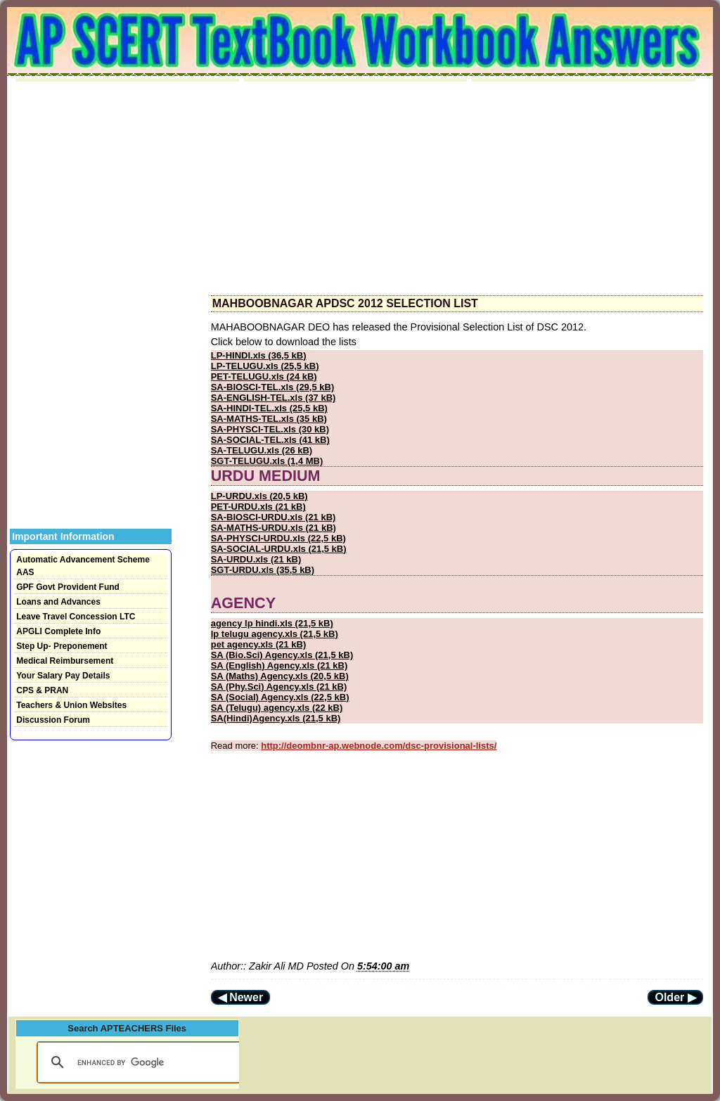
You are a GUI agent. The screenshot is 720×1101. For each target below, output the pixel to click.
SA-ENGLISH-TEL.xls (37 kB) (273, 397)
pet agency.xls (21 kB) (259, 644)
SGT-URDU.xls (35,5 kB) (262, 570)
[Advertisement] (457, 188)
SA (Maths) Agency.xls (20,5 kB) (280, 676)
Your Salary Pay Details (63, 676)
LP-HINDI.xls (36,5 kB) (259, 355)
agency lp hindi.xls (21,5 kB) (272, 623)
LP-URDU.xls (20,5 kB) (259, 496)
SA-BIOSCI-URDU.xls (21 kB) (273, 517)
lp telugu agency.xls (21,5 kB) (274, 634)
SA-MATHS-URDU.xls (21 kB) (273, 527)
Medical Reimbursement (64, 661)
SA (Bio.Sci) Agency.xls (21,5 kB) (282, 655)
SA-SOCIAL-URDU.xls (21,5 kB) (279, 548)
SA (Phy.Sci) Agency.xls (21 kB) (279, 686)
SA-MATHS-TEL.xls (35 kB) (269, 418)
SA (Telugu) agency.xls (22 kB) (277, 707)
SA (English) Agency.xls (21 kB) (279, 665)
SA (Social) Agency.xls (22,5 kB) (280, 697)
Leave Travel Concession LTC (75, 617)
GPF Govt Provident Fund (68, 587)
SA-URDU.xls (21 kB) (256, 559)
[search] (137, 1062)
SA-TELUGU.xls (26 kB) (261, 450)
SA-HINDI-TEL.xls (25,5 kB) (269, 408)
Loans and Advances (58, 602)
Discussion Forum (53, 720)
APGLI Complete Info (58, 631)
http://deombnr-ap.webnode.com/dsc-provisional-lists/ (378, 745)
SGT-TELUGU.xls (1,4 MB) (267, 461)
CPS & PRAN (42, 690)
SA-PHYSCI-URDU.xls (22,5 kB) (278, 538)
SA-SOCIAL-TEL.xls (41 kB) (270, 439)
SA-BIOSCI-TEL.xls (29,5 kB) (273, 387)
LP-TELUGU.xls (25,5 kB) (265, 366)
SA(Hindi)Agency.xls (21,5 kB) (276, 718)
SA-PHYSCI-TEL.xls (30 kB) (270, 429)
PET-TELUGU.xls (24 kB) (264, 376)
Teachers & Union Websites (71, 705)
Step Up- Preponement (61, 646)
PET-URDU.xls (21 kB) (258, 506)
